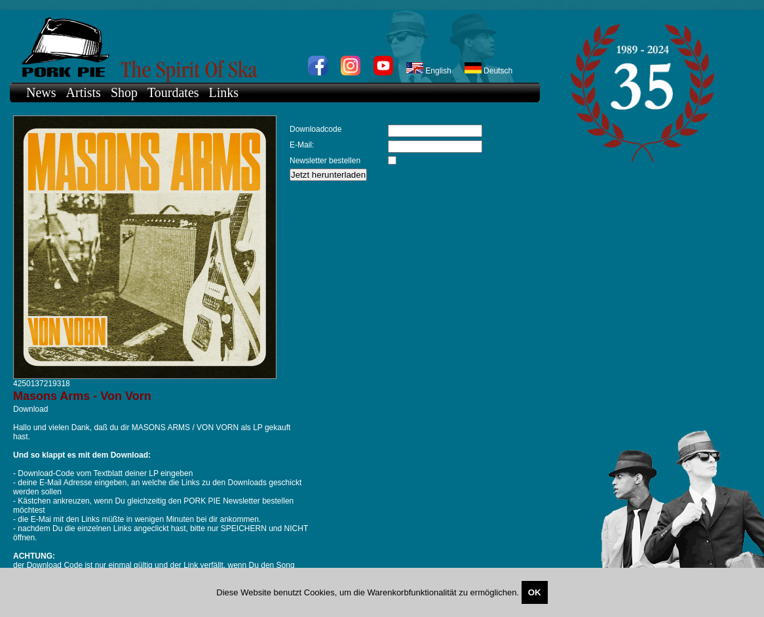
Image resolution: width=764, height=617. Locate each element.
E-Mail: (302, 144)
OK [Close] (534, 592)
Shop (124, 92)
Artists (83, 92)
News (41, 92)
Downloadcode (315, 129)
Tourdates (173, 92)
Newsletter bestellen (325, 160)
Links (224, 92)
